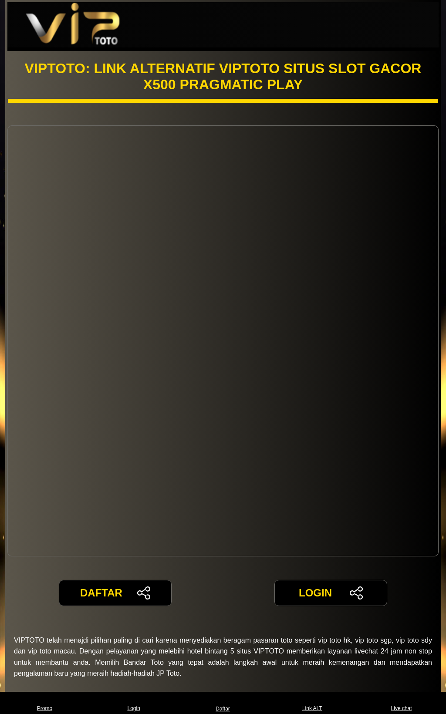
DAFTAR (115, 592)
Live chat (401, 703)
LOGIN (331, 592)
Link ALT (312, 703)
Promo (44, 703)
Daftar (223, 703)
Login (134, 703)
